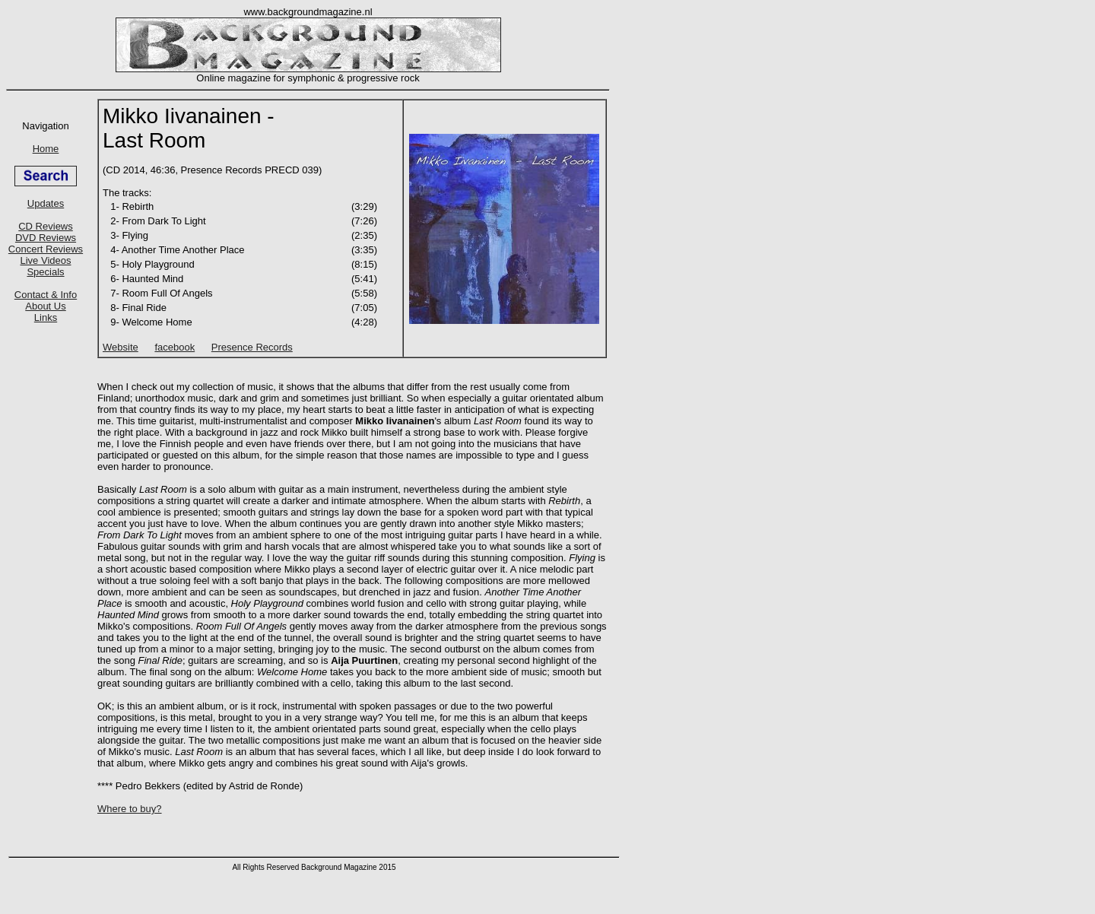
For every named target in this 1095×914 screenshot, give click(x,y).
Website (120, 347)
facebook (174, 347)
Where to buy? (129, 808)
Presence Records (252, 347)
